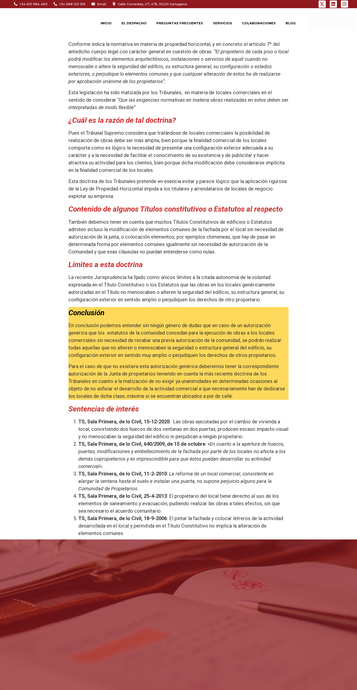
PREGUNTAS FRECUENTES (179, 23)
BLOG (291, 23)
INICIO (106, 23)
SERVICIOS (222, 23)
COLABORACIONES (259, 23)
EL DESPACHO (134, 23)
